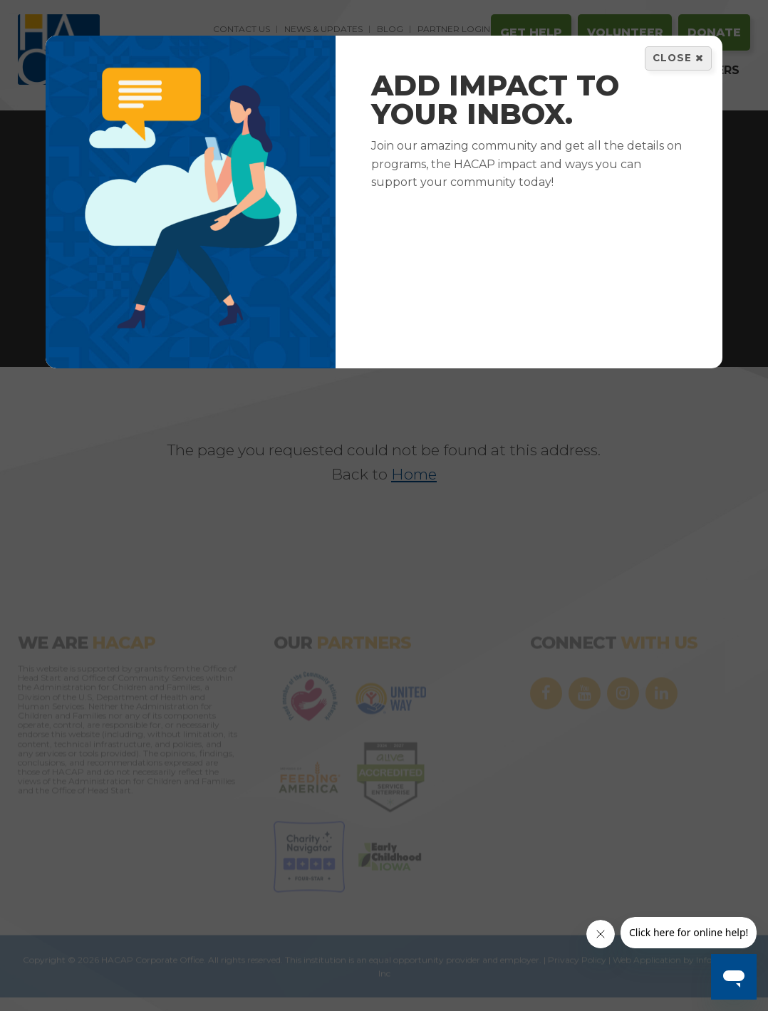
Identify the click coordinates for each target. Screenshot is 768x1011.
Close (678, 57)
